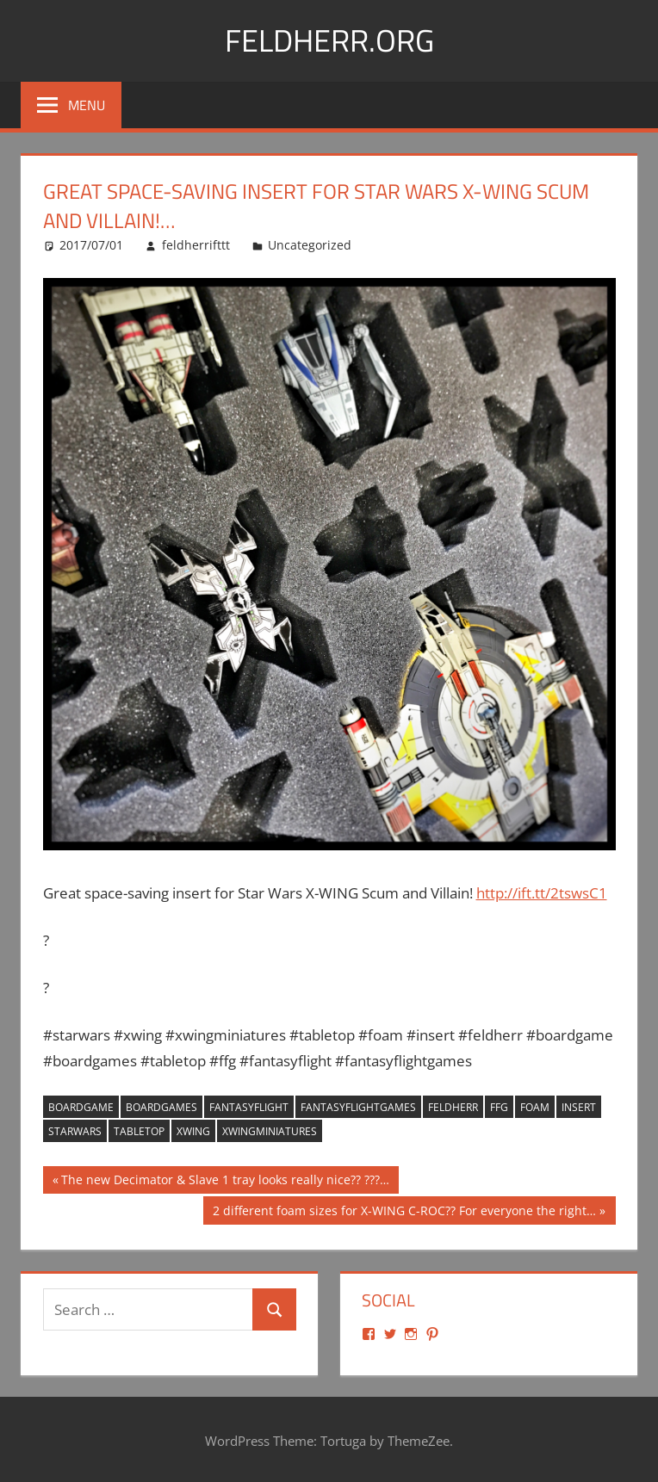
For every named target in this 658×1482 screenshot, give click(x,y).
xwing (193, 1131)
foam (534, 1107)
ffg (499, 1107)
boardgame (81, 1107)
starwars (75, 1131)
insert (579, 1107)
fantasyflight (249, 1107)
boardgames (161, 1107)
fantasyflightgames (358, 1107)
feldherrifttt (196, 245)
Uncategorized (309, 245)
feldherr (453, 1107)
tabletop (139, 1131)
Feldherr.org (329, 40)
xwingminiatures (269, 1131)
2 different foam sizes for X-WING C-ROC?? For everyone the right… (404, 1213)
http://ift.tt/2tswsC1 (541, 893)
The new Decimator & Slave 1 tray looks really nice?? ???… (224, 1182)
